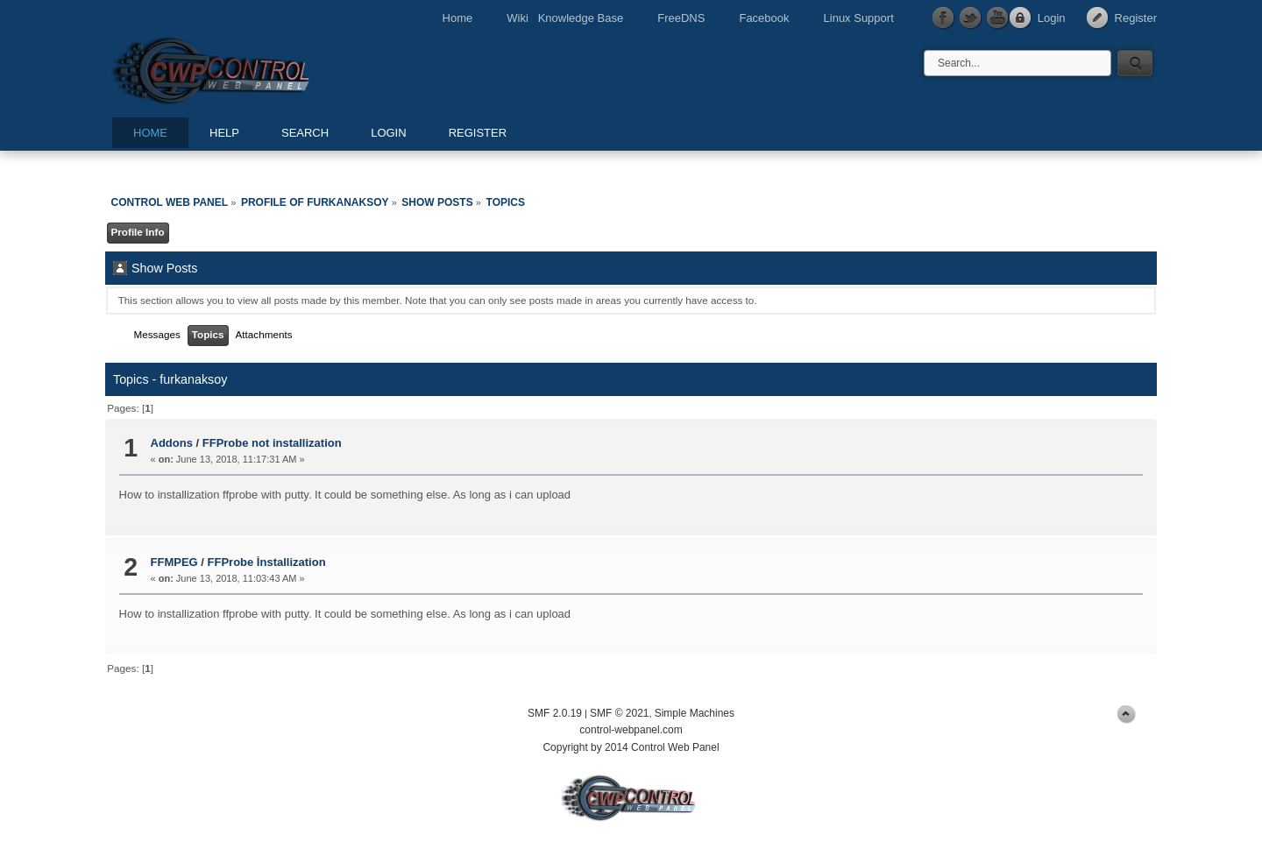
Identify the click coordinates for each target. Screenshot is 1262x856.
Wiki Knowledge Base (565, 18)
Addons (172, 442)
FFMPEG (174, 562)
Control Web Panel (249, 68)
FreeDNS (681, 18)
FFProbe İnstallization (267, 562)
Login (1052, 18)
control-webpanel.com (630, 730)
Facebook (764, 18)
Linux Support (859, 18)
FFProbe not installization (272, 442)
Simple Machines (694, 713)
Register (1136, 18)
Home (458, 18)
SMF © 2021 (619, 713)
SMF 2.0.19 (555, 713)
